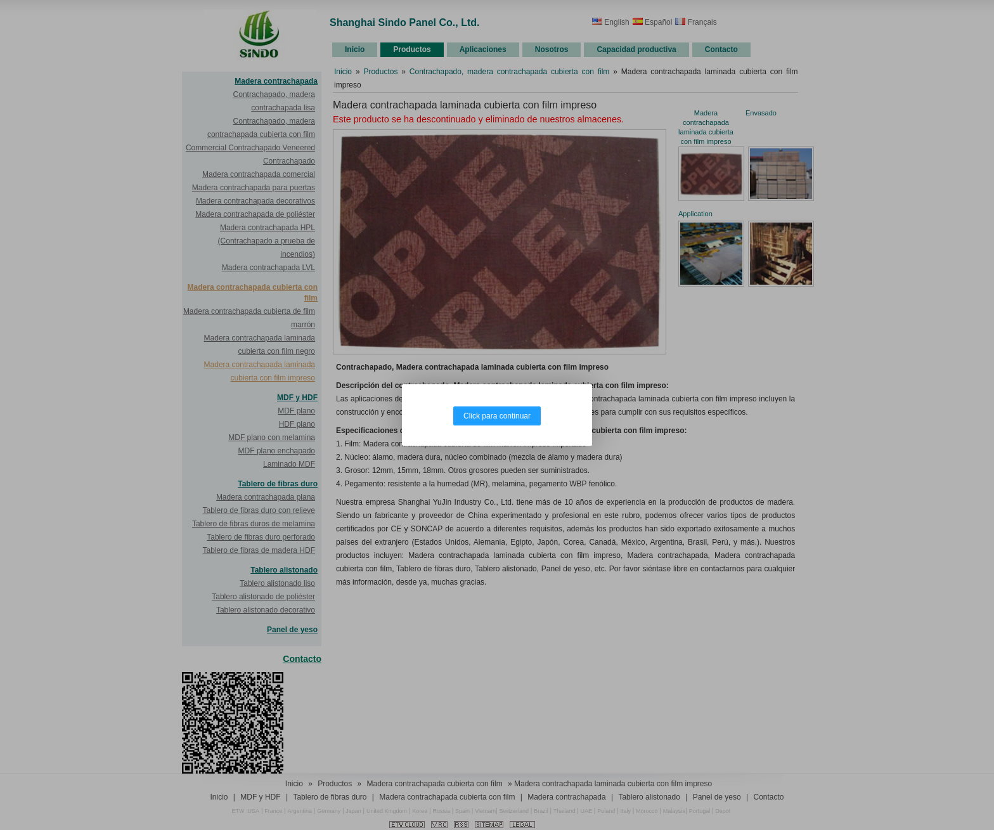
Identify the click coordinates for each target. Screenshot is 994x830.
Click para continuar (497, 416)
